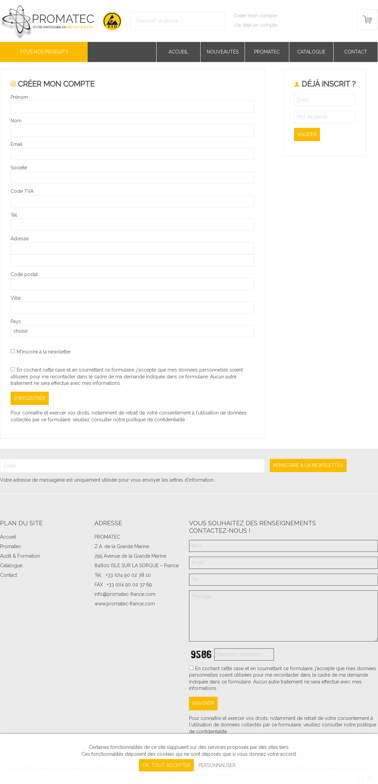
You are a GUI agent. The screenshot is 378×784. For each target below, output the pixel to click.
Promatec (267, 52)
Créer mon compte (255, 15)
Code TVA (22, 191)
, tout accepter (166, 765)
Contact (355, 52)
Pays (16, 321)
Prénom (19, 97)
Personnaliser (217, 765)
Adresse (20, 238)
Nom (16, 120)
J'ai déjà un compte (255, 25)
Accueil (178, 52)
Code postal (24, 274)
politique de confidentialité (155, 419)
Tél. (14, 215)
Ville (15, 298)
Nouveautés (222, 52)
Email (17, 144)
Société (19, 167)
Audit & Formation (20, 556)
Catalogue (311, 52)
